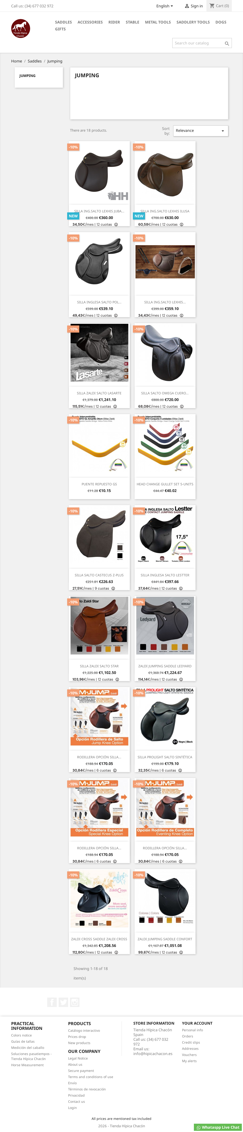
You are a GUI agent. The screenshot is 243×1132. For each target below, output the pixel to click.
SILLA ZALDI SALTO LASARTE (99, 393)
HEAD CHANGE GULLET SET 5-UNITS (165, 484)
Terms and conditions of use (90, 1077)
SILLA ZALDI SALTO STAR (99, 666)
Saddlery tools (193, 22)
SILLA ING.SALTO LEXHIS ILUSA (164, 211)
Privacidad (76, 1095)
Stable (132, 22)
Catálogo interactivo (84, 1030)
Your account (197, 1023)
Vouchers (189, 1054)
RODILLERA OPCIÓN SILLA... (99, 757)
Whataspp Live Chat (217, 1127)
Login (72, 1107)
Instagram (74, 1002)
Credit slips (191, 1042)
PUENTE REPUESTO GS (99, 484)
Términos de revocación (87, 1089)
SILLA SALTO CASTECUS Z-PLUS (99, 575)
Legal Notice (78, 1058)
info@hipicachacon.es (153, 1053)
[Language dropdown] (165, 6)
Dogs (220, 22)
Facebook (52, 1002)
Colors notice (21, 1035)
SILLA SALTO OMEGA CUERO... (165, 393)
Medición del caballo (27, 1047)
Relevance (201, 131)
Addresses (190, 1048)
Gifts (60, 29)
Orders (187, 1036)
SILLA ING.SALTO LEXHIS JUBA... (99, 211)
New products (79, 1043)
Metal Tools (158, 22)
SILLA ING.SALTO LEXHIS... (165, 302)
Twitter (63, 1002)
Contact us (76, 1101)
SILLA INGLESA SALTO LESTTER (165, 575)
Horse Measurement (27, 1065)
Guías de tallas (23, 1041)
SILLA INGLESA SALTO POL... (99, 302)
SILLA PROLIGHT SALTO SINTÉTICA (165, 757)
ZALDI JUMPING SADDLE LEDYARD (165, 666)
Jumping (27, 75)
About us (75, 1064)
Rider (114, 22)
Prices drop (77, 1036)
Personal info (192, 1030)
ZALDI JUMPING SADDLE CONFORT (165, 939)
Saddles (63, 22)
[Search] (202, 43)
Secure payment (81, 1070)
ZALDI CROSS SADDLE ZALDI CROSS (99, 939)
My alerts (189, 1061)
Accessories (90, 22)
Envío (72, 1083)
